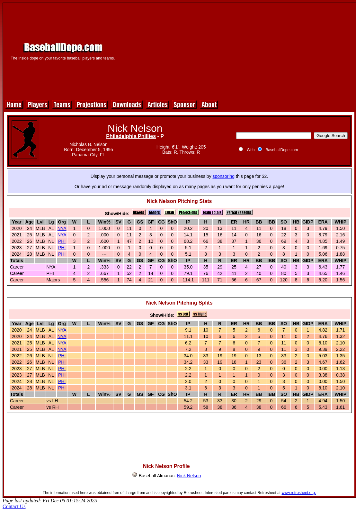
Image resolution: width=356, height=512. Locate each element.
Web (250, 150)
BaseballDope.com (281, 150)
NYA (62, 228)
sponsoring (223, 176)
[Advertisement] (237, 50)
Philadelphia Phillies (131, 136)
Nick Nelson (189, 475)
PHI (62, 241)
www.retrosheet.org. (299, 492)
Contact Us (14, 506)
